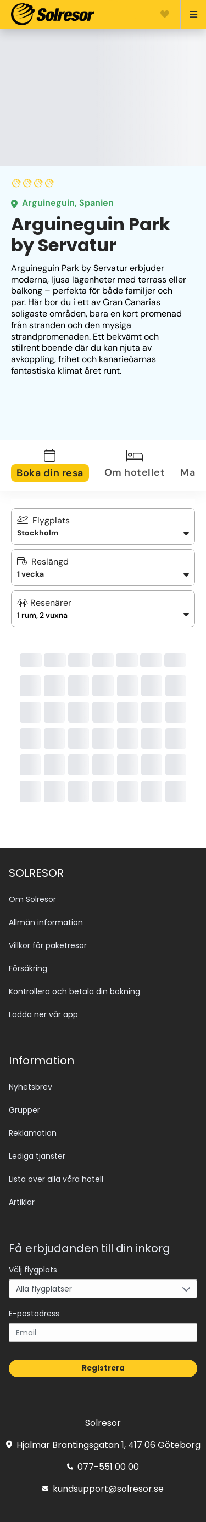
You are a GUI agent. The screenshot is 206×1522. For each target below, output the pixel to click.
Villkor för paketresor (48, 945)
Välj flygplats (33, 1269)
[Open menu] (188, 14)
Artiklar (22, 1202)
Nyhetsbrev (30, 1086)
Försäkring (28, 968)
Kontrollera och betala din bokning (74, 991)
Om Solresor (32, 899)
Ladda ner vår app (43, 1014)
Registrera (103, 1368)
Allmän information (46, 922)
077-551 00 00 (103, 1467)
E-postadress (34, 1313)
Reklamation (33, 1133)
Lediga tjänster (37, 1156)
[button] (103, 608)
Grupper (24, 1109)
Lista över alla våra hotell (56, 1179)
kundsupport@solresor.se (103, 1488)
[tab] (56, 465)
